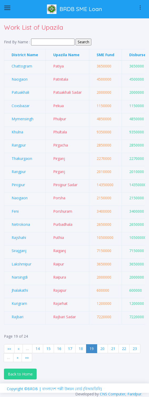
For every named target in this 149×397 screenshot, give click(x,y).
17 (70, 348)
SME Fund (105, 54)
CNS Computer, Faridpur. (121, 393)
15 (48, 348)
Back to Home (20, 374)
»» (27, 357)
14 (38, 348)
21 (113, 348)
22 (124, 348)
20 (102, 348)
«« (9, 348)
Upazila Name (66, 54)
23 (135, 348)
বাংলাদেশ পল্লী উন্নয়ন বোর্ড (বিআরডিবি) (72, 388)
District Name (25, 54)
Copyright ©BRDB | (24, 388)
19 (92, 348)
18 (81, 348)
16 (59, 348)
